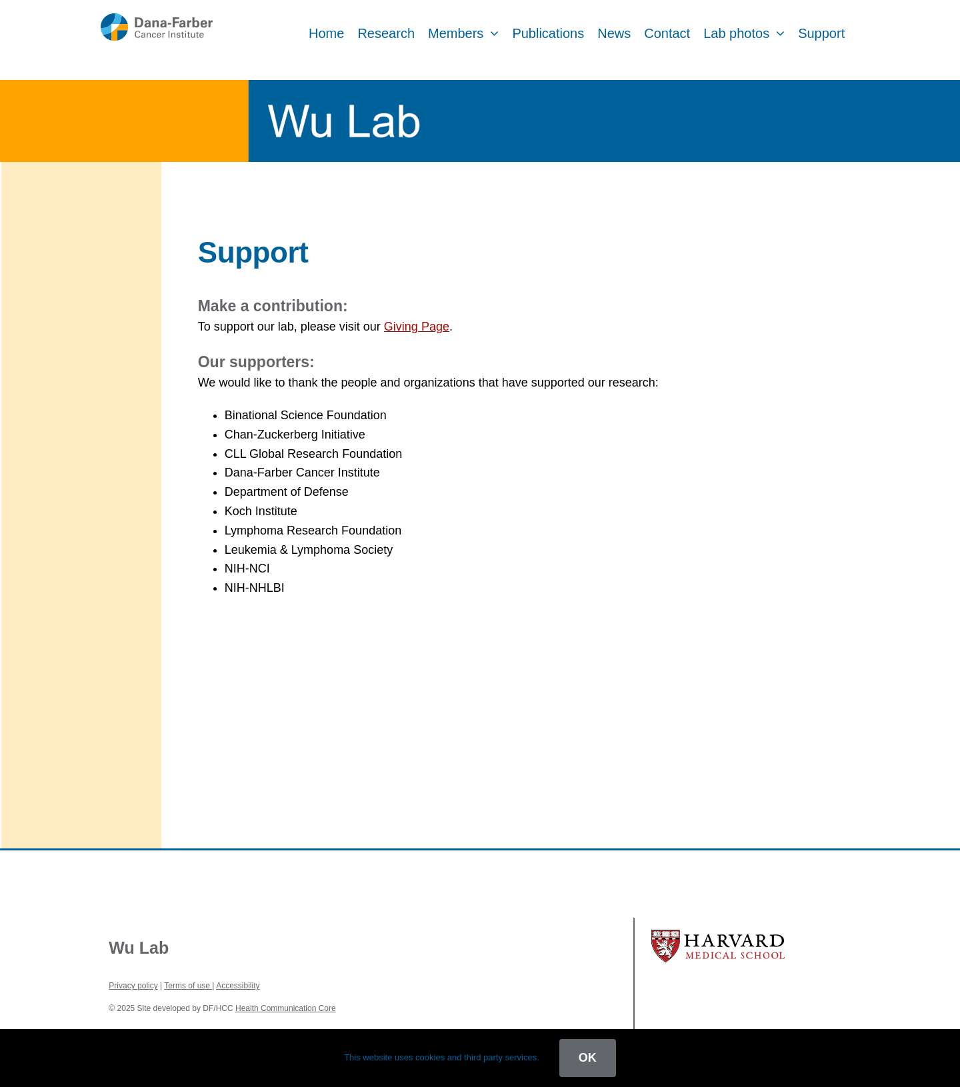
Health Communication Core (285, 1008)
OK (588, 1057)
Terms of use (188, 985)
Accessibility (237, 985)
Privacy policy (133, 985)
